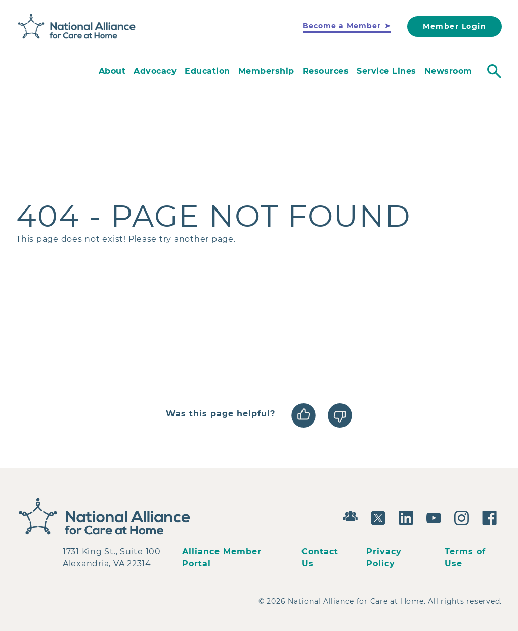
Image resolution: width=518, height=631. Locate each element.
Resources (326, 71)
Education (207, 71)
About (112, 71)
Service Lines (386, 71)
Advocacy (155, 71)
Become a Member (342, 25)
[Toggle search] (494, 71)
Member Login (454, 26)
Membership (266, 71)
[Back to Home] (77, 27)
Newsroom (448, 71)
